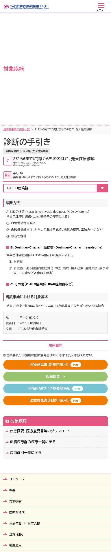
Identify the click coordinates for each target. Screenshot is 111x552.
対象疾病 (19, 314)
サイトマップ (17, 538)
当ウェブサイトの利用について (81, 538)
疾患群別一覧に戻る (25, 346)
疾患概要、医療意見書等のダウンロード (40, 324)
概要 (12, 383)
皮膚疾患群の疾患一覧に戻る (33, 335)
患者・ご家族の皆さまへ (25, 449)
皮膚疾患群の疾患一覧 (16, 22)
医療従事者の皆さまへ (24, 483)
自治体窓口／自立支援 (24, 416)
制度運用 (15, 438)
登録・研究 (16, 427)
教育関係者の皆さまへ (24, 461)
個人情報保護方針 (43, 538)
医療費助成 (17, 405)
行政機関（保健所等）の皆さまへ (30, 472)
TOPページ (16, 372)
